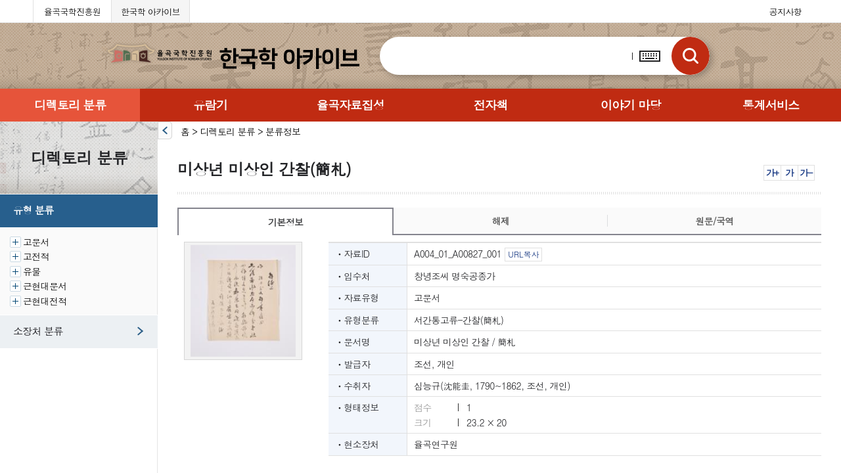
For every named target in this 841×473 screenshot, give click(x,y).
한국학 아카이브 (150, 11)
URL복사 (523, 253)
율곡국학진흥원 (72, 11)
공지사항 (785, 11)
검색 (690, 56)
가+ (772, 172)
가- (806, 172)
